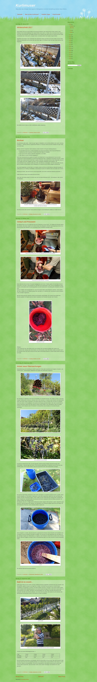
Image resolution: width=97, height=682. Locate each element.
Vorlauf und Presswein (26, 222)
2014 (70, 50)
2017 (70, 44)
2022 (70, 34)
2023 (70, 24)
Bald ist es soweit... (25, 582)
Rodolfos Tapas (46, 14)
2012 (70, 54)
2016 (70, 46)
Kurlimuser (25, 5)
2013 (70, 52)
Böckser (20, 140)
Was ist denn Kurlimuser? (32, 14)
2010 (70, 58)
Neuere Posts (19, 676)
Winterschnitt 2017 (24, 27)
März (71, 32)
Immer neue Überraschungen (29, 366)
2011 (70, 56)
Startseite (19, 14)
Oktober (72, 26)
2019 (70, 40)
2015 (70, 48)
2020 (70, 38)
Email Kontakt (56, 14)
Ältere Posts (61, 676)
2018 (70, 42)
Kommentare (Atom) (25, 679)
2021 (70, 36)
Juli (71, 30)
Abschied (72, 27)
